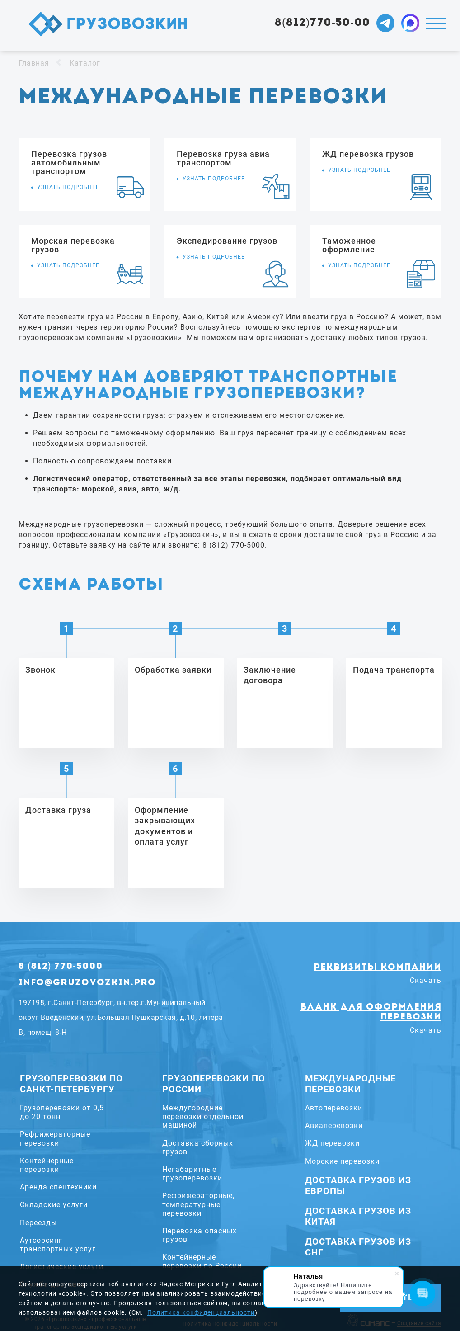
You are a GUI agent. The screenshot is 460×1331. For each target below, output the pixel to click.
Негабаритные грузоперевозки (192, 1173)
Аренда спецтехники (58, 1187)
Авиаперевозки (334, 1125)
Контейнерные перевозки (47, 1165)
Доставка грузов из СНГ (358, 1247)
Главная (34, 63)
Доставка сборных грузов (197, 1147)
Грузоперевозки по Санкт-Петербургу (71, 1084)
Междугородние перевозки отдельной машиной (203, 1116)
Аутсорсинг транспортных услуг (58, 1244)
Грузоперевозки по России (213, 1084)
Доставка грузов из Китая (358, 1216)
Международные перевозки (350, 1084)
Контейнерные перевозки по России (202, 1261)
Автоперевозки (333, 1108)
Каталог (85, 63)
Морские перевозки (342, 1161)
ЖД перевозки (332, 1143)
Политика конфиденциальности (201, 1312)
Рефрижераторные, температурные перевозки (198, 1204)
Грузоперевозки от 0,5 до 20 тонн (62, 1112)
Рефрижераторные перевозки (55, 1138)
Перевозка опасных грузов (199, 1235)
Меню (436, 23)
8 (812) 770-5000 (61, 966)
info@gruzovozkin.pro (87, 982)
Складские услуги (54, 1204)
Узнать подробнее (68, 187)
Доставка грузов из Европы (358, 1185)
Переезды (38, 1222)
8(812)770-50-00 (322, 23)
